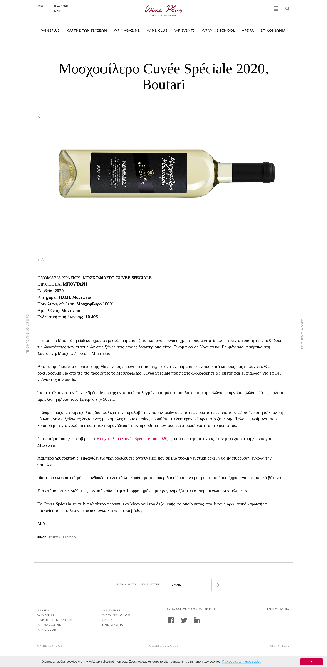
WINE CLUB (157, 30)
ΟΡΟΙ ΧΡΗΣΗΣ (280, 646)
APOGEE (172, 646)
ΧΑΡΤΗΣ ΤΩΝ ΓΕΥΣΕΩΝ (87, 30)
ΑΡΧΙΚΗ (43, 611)
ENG (50, 6)
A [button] (38, 260)
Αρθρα (248, 30)
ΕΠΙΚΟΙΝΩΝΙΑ (273, 30)
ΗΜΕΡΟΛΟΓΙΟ (113, 625)
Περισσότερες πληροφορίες (241, 661)
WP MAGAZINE (127, 30)
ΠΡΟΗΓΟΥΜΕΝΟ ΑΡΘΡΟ (27, 333)
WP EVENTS (184, 30)
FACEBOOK (70, 537)
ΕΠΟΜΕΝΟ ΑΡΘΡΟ (302, 333)
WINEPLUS (50, 30)
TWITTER (54, 537)
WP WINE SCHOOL (218, 30)
